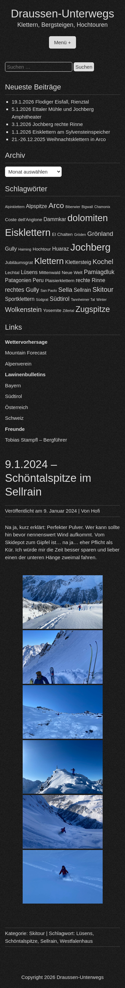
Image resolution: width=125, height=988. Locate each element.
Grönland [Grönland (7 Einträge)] (100, 233)
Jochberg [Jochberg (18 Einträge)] (90, 247)
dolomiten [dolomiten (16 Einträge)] (87, 218)
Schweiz (14, 418)
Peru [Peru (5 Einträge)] (38, 280)
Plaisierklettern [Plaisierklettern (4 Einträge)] (59, 280)
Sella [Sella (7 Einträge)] (65, 289)
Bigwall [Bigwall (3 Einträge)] (87, 207)
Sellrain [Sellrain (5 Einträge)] (82, 290)
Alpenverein (18, 364)
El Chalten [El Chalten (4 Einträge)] (62, 234)
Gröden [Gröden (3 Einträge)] (80, 235)
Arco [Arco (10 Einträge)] (56, 205)
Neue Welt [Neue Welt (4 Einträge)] (72, 272)
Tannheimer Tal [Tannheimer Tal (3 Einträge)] (83, 300)
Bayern (13, 385)
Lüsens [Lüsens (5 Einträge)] (29, 272)
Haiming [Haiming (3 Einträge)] (24, 249)
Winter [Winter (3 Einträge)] (101, 300)
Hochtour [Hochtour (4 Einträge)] (42, 249)
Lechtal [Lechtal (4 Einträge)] (12, 272)
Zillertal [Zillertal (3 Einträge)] (68, 311)
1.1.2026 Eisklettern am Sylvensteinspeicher (61, 132)
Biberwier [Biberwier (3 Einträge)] (72, 207)
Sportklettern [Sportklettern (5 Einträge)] (19, 299)
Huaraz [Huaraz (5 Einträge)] (60, 249)
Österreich (16, 407)
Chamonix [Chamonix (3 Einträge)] (102, 207)
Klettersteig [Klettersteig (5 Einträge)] (78, 262)
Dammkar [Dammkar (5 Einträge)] (55, 219)
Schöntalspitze (21, 941)
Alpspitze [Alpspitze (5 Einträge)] (36, 206)
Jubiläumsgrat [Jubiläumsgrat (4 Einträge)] (19, 262)
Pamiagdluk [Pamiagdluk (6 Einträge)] (99, 272)
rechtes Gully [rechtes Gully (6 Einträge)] (22, 289)
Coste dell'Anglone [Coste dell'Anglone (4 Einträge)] (23, 219)
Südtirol (13, 396)
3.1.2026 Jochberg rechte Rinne (47, 124)
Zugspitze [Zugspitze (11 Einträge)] (93, 309)
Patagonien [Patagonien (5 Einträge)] (18, 280)
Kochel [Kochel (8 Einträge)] (103, 261)
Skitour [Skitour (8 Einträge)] (102, 289)
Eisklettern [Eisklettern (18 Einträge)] (28, 232)
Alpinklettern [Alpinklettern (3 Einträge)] (15, 207)
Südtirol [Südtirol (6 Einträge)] (59, 298)
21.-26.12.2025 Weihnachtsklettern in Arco (59, 139)
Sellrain (48, 941)
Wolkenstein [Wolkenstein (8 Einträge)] (23, 309)
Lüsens (84, 933)
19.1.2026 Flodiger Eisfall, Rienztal (50, 102)
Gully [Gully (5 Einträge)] (11, 249)
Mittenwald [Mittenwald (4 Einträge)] (49, 272)
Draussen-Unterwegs (62, 13)
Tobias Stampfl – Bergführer (36, 440)
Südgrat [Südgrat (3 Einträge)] (42, 300)
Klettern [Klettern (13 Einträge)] (49, 261)
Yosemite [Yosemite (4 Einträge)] (52, 310)
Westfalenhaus (76, 941)
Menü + (62, 42)
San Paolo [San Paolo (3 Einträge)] (48, 290)
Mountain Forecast (25, 352)
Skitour (37, 933)
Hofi (95, 511)
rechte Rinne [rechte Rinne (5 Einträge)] (90, 280)
